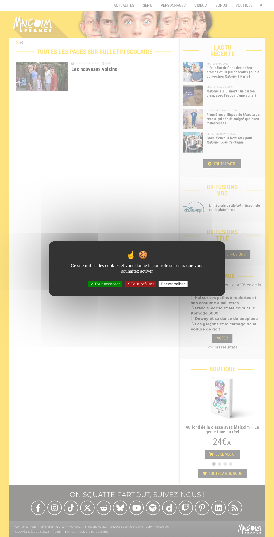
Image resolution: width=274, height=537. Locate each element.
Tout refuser (140, 284)
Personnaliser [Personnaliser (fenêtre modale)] (173, 284)
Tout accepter (105, 284)
